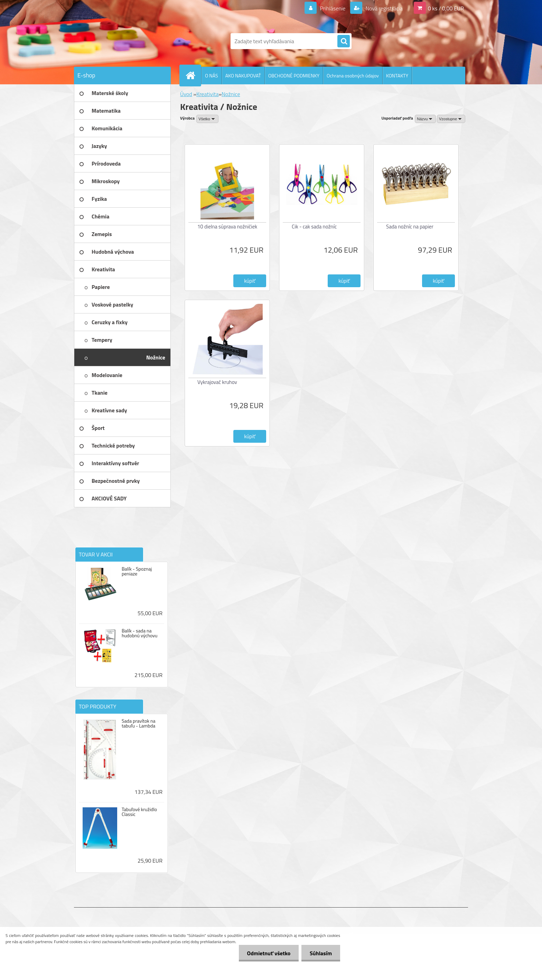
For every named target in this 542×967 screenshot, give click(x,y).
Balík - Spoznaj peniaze (137, 571)
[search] (343, 41)
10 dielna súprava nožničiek (227, 227)
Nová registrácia (383, 8)
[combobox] (425, 119)
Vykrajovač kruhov (217, 382)
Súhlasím (320, 953)
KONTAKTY (397, 75)
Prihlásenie (333, 8)
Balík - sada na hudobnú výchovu (140, 633)
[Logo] (121, 41)
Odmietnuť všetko (267, 953)
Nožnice (231, 94)
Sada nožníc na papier (409, 227)
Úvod (186, 94)
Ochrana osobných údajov (353, 75)
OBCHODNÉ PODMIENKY (293, 75)
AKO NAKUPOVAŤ (243, 75)
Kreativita (207, 94)
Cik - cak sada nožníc (314, 227)
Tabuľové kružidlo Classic (139, 812)
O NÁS (211, 75)
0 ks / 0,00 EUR (446, 8)
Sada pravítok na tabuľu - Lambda (139, 723)
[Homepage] (193, 75)
